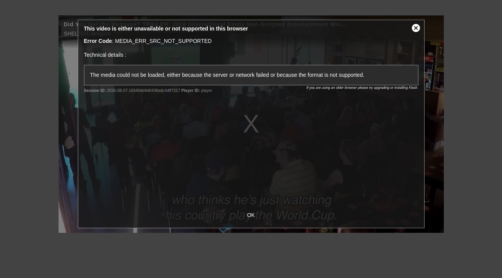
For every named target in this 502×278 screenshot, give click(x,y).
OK (251, 215)
